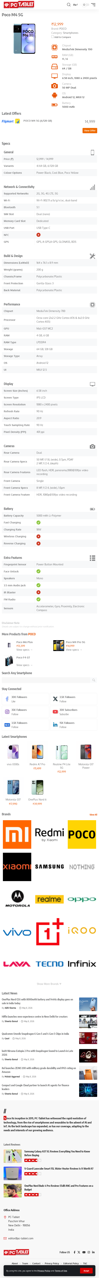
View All (93, 814)
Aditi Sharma (10, 1008)
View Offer (90, 130)
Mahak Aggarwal (12, 1076)
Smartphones (70, 32)
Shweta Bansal (11, 1021)
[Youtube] (73, 712)
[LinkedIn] (73, 725)
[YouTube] (83, 1252)
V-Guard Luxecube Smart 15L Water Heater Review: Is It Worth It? (58, 1168)
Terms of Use (61, 1271)
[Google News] (25, 725)
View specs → (24, 649)
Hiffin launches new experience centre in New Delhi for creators (35, 1016)
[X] (73, 699)
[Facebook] (25, 699)
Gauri (7, 1038)
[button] (86, 1270)
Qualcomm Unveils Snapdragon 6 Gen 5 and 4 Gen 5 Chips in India (35, 1033)
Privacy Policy (43, 1271)
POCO (32, 634)
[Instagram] (25, 712)
